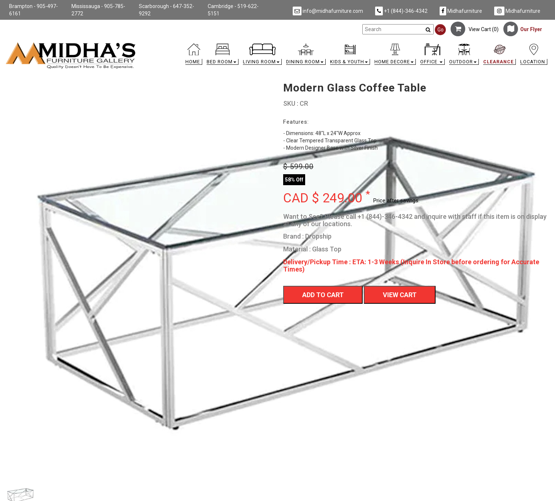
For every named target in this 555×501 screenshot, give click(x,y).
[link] (345, 45)
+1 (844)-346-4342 (401, 11)
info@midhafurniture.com (328, 11)
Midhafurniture (461, 11)
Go (440, 30)
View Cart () (475, 29)
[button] (222, 56)
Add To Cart (323, 295)
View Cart (400, 295)
